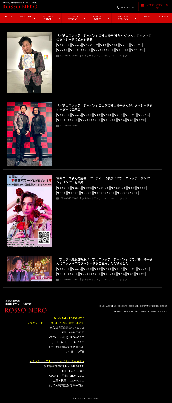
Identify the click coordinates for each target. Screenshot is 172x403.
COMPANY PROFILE (149, 306)
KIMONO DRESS (97, 18)
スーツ (126, 45)
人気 (123, 120)
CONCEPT (122, 306)
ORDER (163, 306)
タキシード (65, 45)
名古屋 (142, 120)
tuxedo (78, 45)
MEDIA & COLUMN (123, 18)
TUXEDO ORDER (48, 18)
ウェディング (103, 188)
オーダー (138, 45)
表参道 (115, 45)
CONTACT (144, 311)
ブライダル (139, 50)
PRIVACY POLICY (159, 311)
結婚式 (89, 115)
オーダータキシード (82, 50)
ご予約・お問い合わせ (157, 6)
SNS (136, 311)
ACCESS (163, 16)
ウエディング (92, 45)
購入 (132, 120)
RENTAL (118, 311)
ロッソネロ (124, 50)
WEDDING (128, 311)
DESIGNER (133, 306)
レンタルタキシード (105, 50)
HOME (8, 16)
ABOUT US (25, 16)
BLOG (146, 16)
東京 (105, 45)
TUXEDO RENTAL (73, 18)
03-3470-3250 (127, 7)
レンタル (64, 50)
